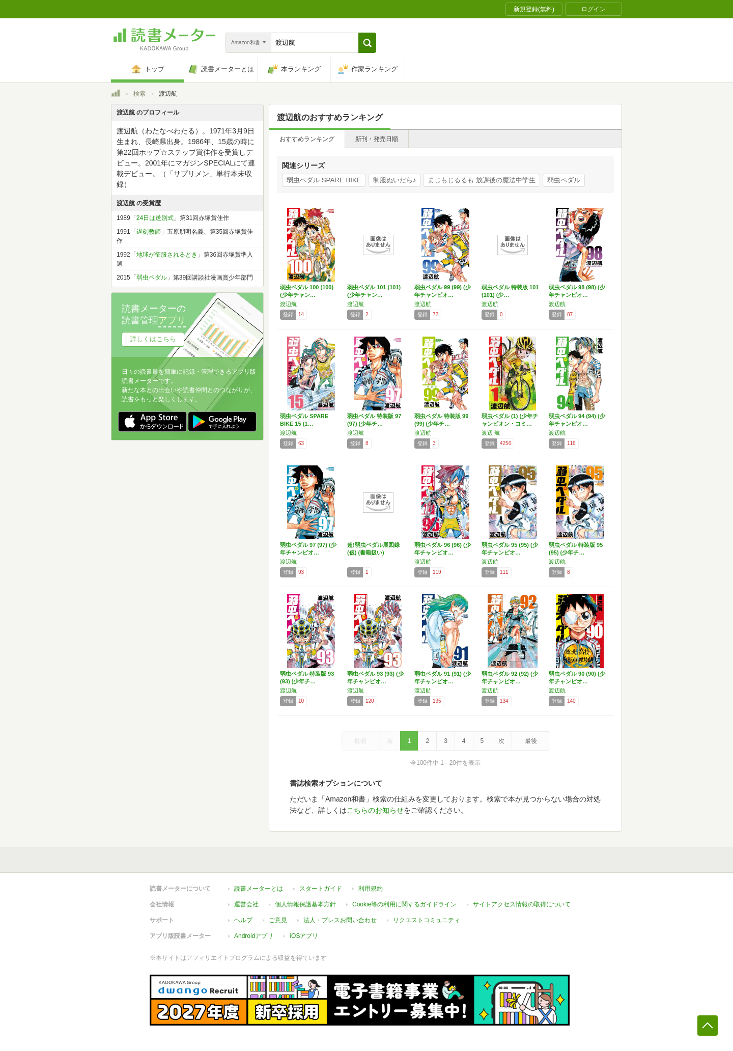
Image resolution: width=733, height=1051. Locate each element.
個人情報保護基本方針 (305, 904)
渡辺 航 (491, 433)
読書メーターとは (258, 889)
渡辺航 (288, 304)
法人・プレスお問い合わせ (340, 920)
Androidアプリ (253, 936)
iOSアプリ (304, 936)
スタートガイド (320, 889)
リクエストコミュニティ (426, 920)
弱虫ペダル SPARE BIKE (324, 180)
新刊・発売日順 (376, 139)
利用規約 (370, 889)
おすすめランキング (306, 139)
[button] (367, 43)
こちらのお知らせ (375, 810)
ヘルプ (243, 920)
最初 (360, 740)
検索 (139, 93)
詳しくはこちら (153, 339)
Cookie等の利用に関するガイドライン (404, 904)
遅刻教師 (148, 231)
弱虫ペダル (563, 180)
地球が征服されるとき (167, 254)
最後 (531, 740)
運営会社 (246, 904)
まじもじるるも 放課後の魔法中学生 (481, 180)
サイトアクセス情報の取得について (522, 904)
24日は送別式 (155, 218)
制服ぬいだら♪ (394, 180)
